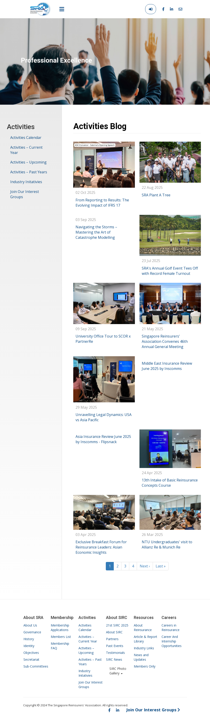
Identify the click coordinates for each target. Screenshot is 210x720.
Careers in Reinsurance (171, 627)
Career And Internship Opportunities (172, 641)
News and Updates (141, 657)
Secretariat (31, 659)
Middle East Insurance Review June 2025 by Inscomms (167, 366)
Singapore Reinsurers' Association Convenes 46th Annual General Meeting (165, 341)
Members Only (144, 666)
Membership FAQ (60, 645)
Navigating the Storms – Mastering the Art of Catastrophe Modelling (96, 232)
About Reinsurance (143, 627)
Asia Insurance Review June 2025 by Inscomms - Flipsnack (103, 439)
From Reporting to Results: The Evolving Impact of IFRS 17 (102, 203)
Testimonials (115, 652)
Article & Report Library (145, 638)
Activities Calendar (25, 137)
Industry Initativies (26, 181)
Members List (61, 636)
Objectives (31, 652)
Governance (32, 632)
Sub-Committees (35, 666)
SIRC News (114, 659)
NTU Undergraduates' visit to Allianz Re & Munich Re (167, 544)
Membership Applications (60, 627)
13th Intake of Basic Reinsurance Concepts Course (170, 483)
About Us (30, 625)
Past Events (114, 646)
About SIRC (114, 632)
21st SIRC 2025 (117, 625)
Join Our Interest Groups (24, 194)
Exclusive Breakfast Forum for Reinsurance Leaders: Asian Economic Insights (101, 547)
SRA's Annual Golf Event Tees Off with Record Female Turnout (170, 271)
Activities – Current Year (26, 150)
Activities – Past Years (28, 171)
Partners (112, 639)
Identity (28, 646)
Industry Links (144, 648)
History (28, 639)
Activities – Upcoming (28, 162)
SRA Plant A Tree (156, 195)
